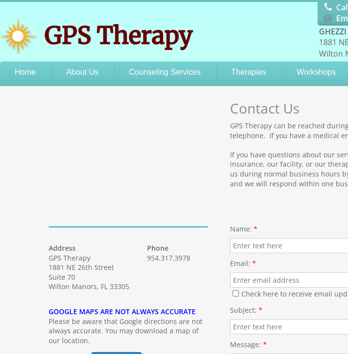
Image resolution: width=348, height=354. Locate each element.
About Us (82, 72)
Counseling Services (165, 72)
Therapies (248, 72)
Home (25, 72)
